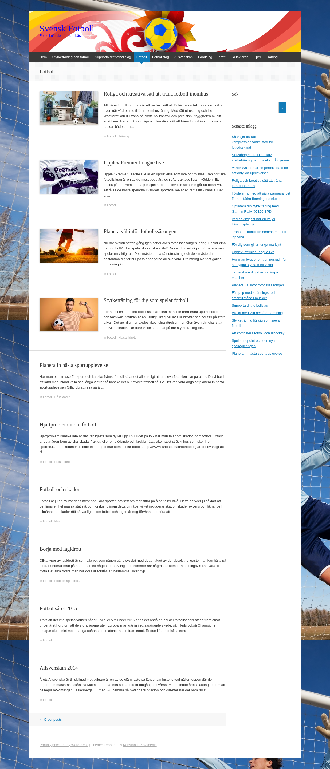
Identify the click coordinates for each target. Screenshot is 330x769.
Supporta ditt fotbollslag (113, 57)
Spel (257, 57)
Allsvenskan (183, 57)
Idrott (222, 57)
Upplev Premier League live (134, 162)
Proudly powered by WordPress (64, 745)
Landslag (205, 57)
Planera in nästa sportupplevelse (74, 365)
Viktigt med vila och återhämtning (257, 313)
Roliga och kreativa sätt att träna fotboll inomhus (156, 94)
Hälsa (122, 337)
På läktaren (239, 57)
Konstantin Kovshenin (140, 745)
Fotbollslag (160, 57)
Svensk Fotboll (67, 28)
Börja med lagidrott (60, 549)
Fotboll (141, 57)
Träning (272, 57)
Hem (43, 57)
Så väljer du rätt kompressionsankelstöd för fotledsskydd (252, 142)
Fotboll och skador (60, 489)
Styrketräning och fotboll (70, 57)
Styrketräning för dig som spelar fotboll (146, 300)
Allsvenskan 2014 (59, 668)
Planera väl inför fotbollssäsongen (140, 231)
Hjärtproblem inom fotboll (68, 424)
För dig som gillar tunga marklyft (256, 245)
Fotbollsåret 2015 (58, 608)
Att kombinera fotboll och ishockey (258, 333)
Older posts (51, 720)
